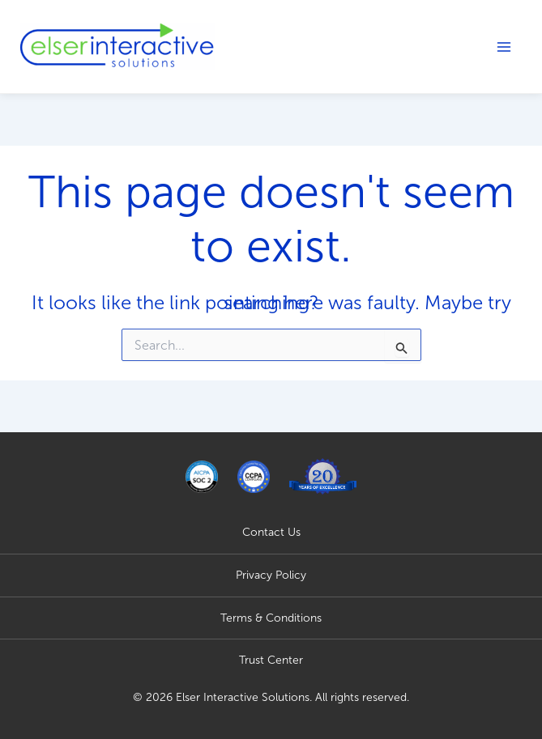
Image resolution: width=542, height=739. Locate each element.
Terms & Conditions (271, 618)
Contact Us (271, 532)
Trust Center (271, 660)
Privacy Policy (271, 575)
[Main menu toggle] (504, 47)
